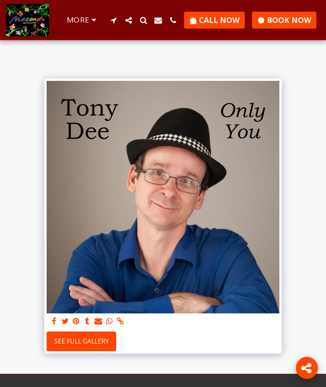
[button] (114, 20)
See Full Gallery (81, 341)
